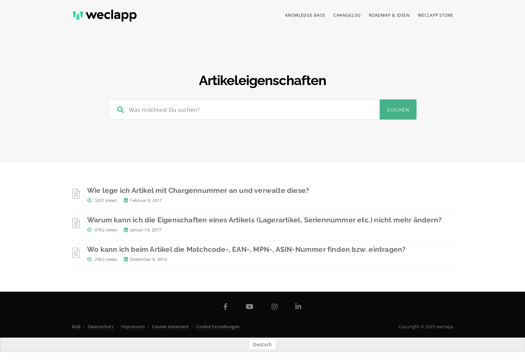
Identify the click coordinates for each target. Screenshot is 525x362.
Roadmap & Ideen (389, 15)
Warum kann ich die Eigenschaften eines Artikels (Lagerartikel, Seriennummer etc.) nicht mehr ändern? (264, 220)
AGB (76, 326)
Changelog (347, 15)
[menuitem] (262, 344)
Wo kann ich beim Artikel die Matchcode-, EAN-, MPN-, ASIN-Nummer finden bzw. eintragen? (246, 249)
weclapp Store (435, 15)
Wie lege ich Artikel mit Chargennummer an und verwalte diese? (198, 190)
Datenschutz (101, 326)
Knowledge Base (305, 15)
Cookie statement (170, 326)
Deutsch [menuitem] (262, 345)
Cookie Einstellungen (218, 326)
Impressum (133, 326)
